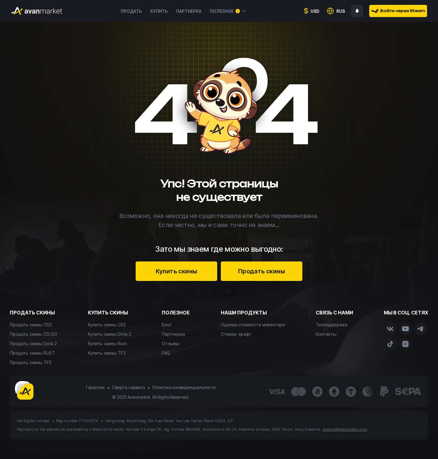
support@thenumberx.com (344, 429)
